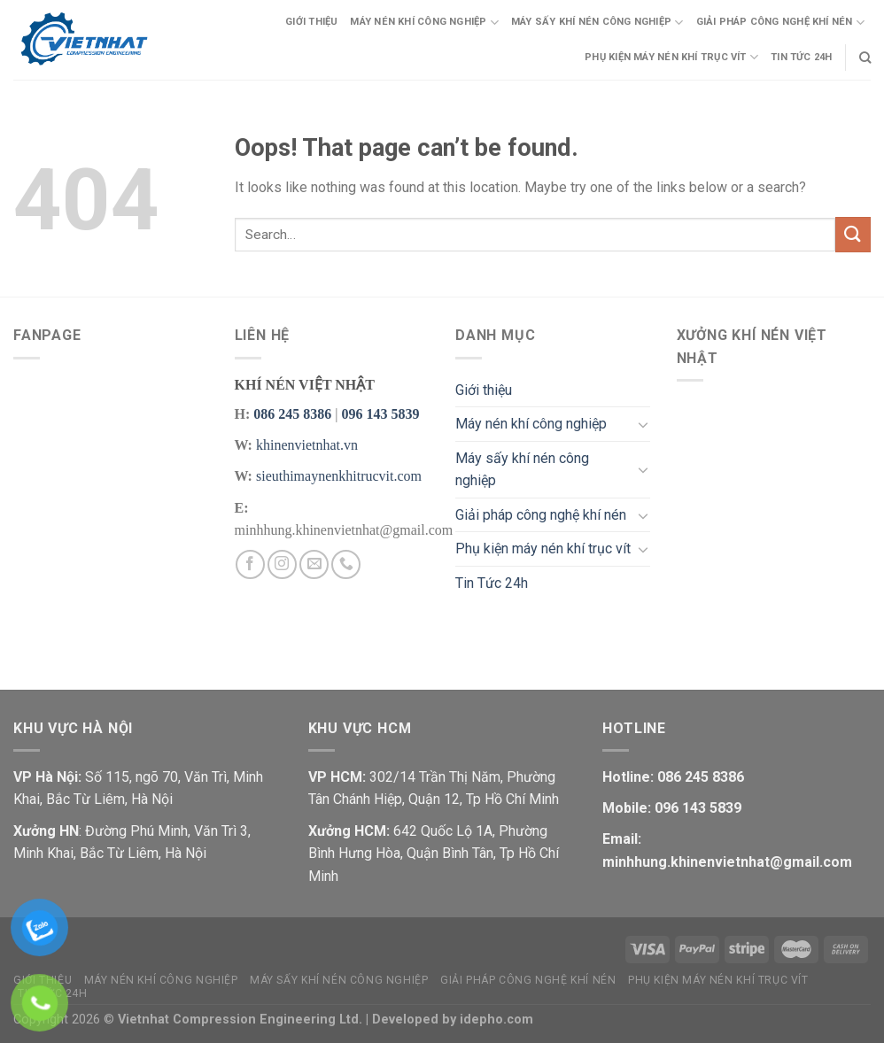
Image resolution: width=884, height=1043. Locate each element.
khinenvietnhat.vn (307, 444)
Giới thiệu (311, 21)
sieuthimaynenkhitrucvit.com (339, 475)
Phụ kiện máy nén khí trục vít (671, 57)
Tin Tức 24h (801, 57)
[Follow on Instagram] (282, 564)
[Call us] (346, 564)
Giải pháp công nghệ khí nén (780, 22)
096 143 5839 (380, 413)
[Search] (865, 57)
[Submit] (853, 234)
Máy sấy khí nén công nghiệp (597, 22)
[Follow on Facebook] (250, 564)
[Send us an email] (314, 564)
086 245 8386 (292, 413)
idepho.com (496, 1019)
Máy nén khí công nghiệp (424, 22)
